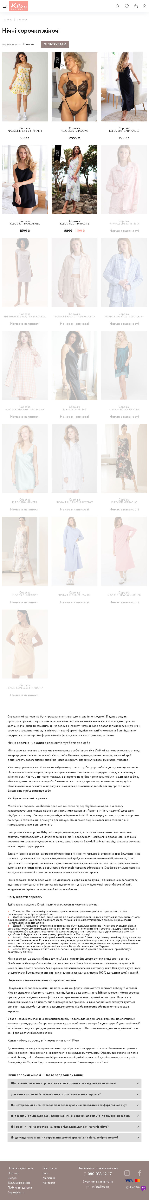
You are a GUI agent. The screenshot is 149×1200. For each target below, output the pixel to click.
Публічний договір (20, 1187)
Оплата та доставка (20, 1168)
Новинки (28, 44)
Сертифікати (16, 1192)
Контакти (48, 1183)
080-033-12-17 (100, 1173)
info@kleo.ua (100, 1186)
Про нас (13, 1173)
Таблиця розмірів (19, 1183)
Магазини (48, 1178)
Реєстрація (49, 1168)
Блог (45, 1173)
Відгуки (12, 1178)
